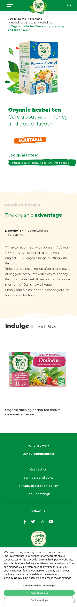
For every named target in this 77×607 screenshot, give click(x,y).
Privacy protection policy (38, 486)
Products (36, 18)
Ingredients (15, 234)
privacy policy (13, 578)
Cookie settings (38, 494)
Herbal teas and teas (23, 22)
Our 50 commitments (38, 454)
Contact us (38, 469)
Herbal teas (47, 22)
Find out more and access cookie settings (47, 578)
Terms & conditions (38, 477)
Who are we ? (38, 445)
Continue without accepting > (39, 585)
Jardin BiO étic (17, 18)
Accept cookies (39, 593)
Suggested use (38, 230)
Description (14, 230)
